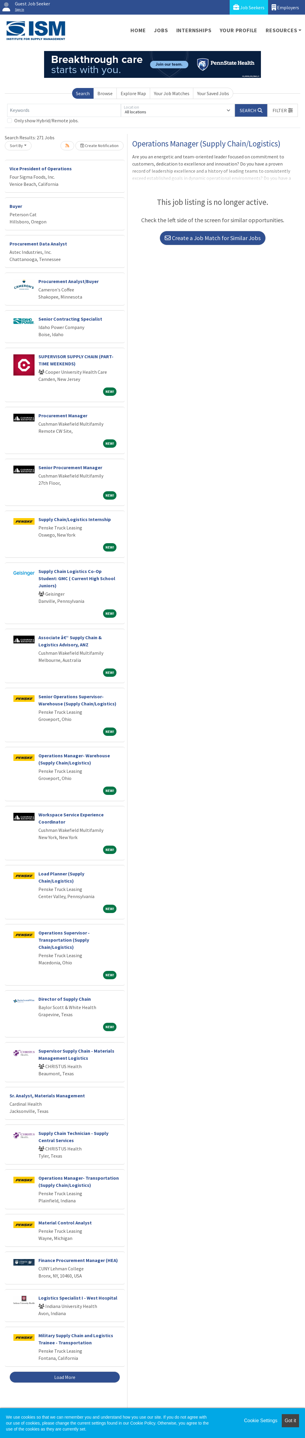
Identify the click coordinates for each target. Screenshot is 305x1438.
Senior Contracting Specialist (70, 319)
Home (138, 30)
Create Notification (99, 145)
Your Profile (239, 30)
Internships (193, 30)
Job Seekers (248, 7)
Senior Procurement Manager (70, 467)
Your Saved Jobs (213, 93)
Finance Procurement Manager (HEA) (78, 1260)
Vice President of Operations (41, 169)
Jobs (161, 30)
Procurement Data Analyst (38, 244)
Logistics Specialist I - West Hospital (77, 1298)
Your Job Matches (171, 93)
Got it (290, 1420)
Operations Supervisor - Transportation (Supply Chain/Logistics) (64, 940)
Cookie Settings (260, 1420)
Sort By (16, 145)
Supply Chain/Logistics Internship (74, 519)
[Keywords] (64, 110)
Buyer (16, 206)
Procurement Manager (62, 415)
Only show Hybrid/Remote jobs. (46, 120)
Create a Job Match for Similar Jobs (213, 238)
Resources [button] (281, 30)
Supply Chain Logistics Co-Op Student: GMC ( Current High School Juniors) (76, 578)
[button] (282, 110)
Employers (285, 7)
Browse (105, 93)
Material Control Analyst (65, 1223)
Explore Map (133, 93)
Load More (64, 1377)
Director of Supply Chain (64, 999)
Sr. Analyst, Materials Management (47, 1096)
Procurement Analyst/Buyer (68, 281)
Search (83, 93)
